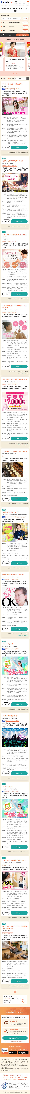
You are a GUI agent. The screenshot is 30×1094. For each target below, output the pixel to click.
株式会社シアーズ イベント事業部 (9, 718)
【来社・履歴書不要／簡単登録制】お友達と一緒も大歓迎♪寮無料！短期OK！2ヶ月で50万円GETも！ (15, 653)
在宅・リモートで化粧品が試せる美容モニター (14, 236)
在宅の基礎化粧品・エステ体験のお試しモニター (14, 306)
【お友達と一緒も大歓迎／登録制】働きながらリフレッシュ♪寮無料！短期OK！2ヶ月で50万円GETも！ (15, 795)
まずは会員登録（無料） (15, 1038)
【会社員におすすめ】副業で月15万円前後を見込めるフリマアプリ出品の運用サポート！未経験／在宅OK (15, 937)
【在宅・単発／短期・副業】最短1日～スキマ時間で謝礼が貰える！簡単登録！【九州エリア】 (14, 316)
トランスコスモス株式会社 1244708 (10, 577)
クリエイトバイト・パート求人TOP (7, 5)
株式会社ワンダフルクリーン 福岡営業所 (11, 862)
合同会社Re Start (6, 930)
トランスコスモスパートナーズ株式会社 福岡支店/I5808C (14, 514)
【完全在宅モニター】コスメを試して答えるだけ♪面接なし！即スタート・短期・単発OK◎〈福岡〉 (15, 245)
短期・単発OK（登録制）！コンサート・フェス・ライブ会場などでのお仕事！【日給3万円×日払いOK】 (14, 725)
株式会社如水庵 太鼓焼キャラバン (10, 453)
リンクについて (14, 1075)
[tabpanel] (15, 56)
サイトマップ (23, 1075)
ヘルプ (18, 1077)
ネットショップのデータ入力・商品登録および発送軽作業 (14, 927)
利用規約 (5, 1075)
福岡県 (16, 5)
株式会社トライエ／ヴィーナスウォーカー (11, 310)
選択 (25, 22)
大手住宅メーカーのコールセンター (13, 574)
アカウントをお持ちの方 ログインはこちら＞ (15, 1041)
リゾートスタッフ (7, 644)
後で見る (6, 147)
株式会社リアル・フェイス (8, 163)
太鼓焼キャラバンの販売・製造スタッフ (14, 451)
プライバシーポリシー (8, 1077)
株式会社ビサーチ (6, 239)
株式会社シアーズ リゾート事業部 (9, 646)
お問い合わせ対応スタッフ (10, 512)
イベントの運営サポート (9, 716)
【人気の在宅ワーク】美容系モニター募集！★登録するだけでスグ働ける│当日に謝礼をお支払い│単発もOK (15, 93)
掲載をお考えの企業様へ (19, 1079)
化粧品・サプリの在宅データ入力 (12, 161)
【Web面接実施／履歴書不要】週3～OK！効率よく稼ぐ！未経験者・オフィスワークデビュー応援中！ (15, 583)
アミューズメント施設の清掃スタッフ (14, 860)
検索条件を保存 (22, 35)
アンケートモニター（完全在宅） (12, 84)
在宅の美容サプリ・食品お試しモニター (14, 379)
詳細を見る (19, 147)
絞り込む (25, 18)
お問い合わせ (7, 1079)
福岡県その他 (21, 5)
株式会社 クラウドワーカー (8, 86)
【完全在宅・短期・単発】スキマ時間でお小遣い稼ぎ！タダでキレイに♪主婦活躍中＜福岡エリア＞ (15, 170)
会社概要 (24, 1077)
